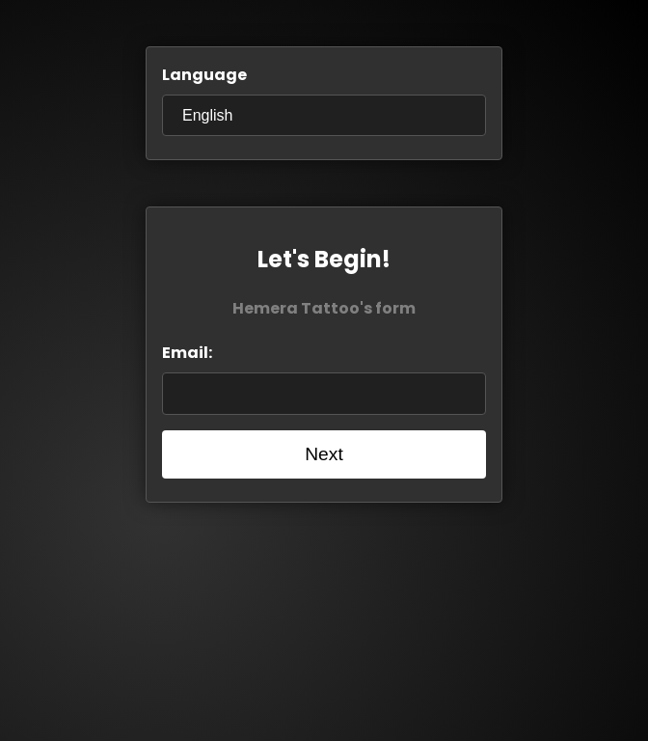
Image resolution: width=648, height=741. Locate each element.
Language (204, 75)
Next (323, 454)
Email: (187, 353)
